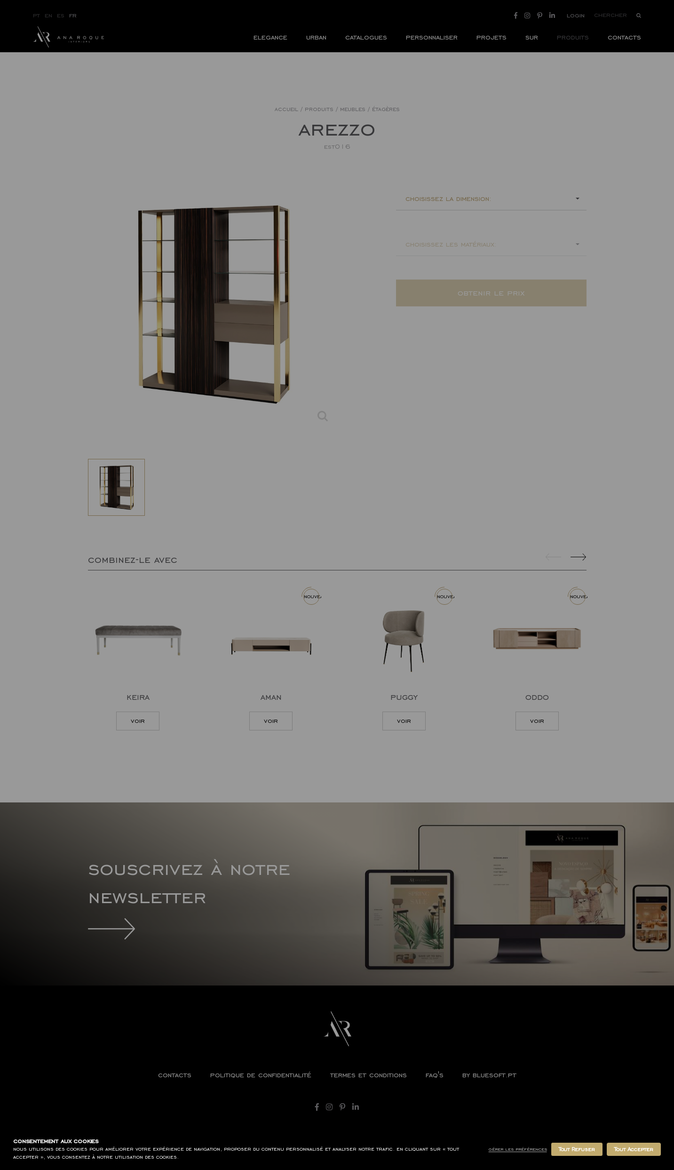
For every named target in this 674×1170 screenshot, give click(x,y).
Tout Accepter (633, 1149)
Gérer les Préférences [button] (518, 1149)
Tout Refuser (577, 1149)
